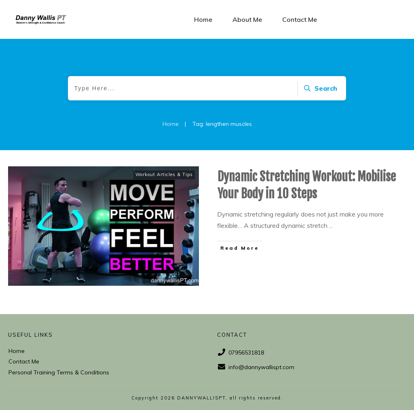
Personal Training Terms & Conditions (58, 372)
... (331, 225)
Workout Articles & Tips (164, 174)
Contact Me (23, 361)
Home (16, 351)
